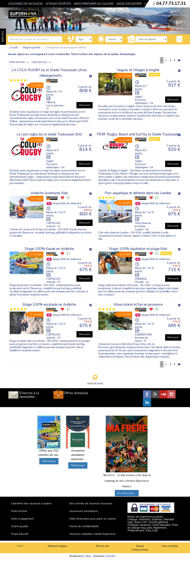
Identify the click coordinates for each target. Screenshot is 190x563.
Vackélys (110, 556)
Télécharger (49, 461)
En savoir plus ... (126, 493)
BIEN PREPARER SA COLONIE (93, 4)
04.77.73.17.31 (171, 3)
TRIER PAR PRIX (17, 62)
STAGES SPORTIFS (58, 4)
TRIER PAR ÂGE (39, 62)
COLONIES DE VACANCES (25, 4)
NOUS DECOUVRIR (128, 4)
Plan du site (102, 546)
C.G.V (20, 546)
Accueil (14, 47)
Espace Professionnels (140, 548)
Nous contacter (170, 546)
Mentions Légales (57, 546)
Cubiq (87, 556)
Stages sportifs (31, 47)
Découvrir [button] (84, 105)
